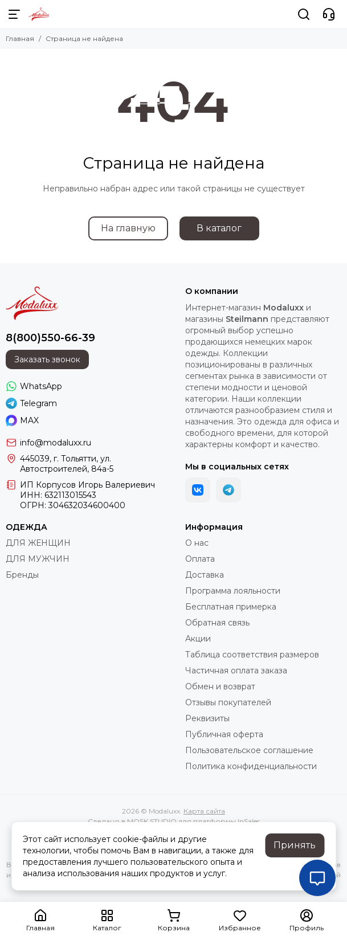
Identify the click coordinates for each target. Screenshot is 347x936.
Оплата (200, 559)
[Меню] (14, 14)
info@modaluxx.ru (55, 443)
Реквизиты (207, 718)
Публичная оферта (224, 734)
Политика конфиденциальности (251, 766)
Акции (198, 638)
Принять (294, 845)
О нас (197, 543)
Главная (20, 38)
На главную (128, 228)
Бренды (22, 575)
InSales (249, 821)
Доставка (204, 575)
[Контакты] (328, 14)
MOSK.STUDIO (152, 821)
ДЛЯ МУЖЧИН (38, 559)
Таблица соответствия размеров (252, 654)
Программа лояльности (232, 591)
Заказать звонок (47, 359)
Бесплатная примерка (230, 607)
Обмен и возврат (220, 686)
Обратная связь (217, 623)
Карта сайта (204, 811)
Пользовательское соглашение (249, 750)
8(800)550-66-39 (50, 338)
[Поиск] (303, 14)
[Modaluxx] (39, 14)
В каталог (219, 228)
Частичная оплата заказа (236, 670)
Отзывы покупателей (228, 702)
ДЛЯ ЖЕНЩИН (38, 543)
